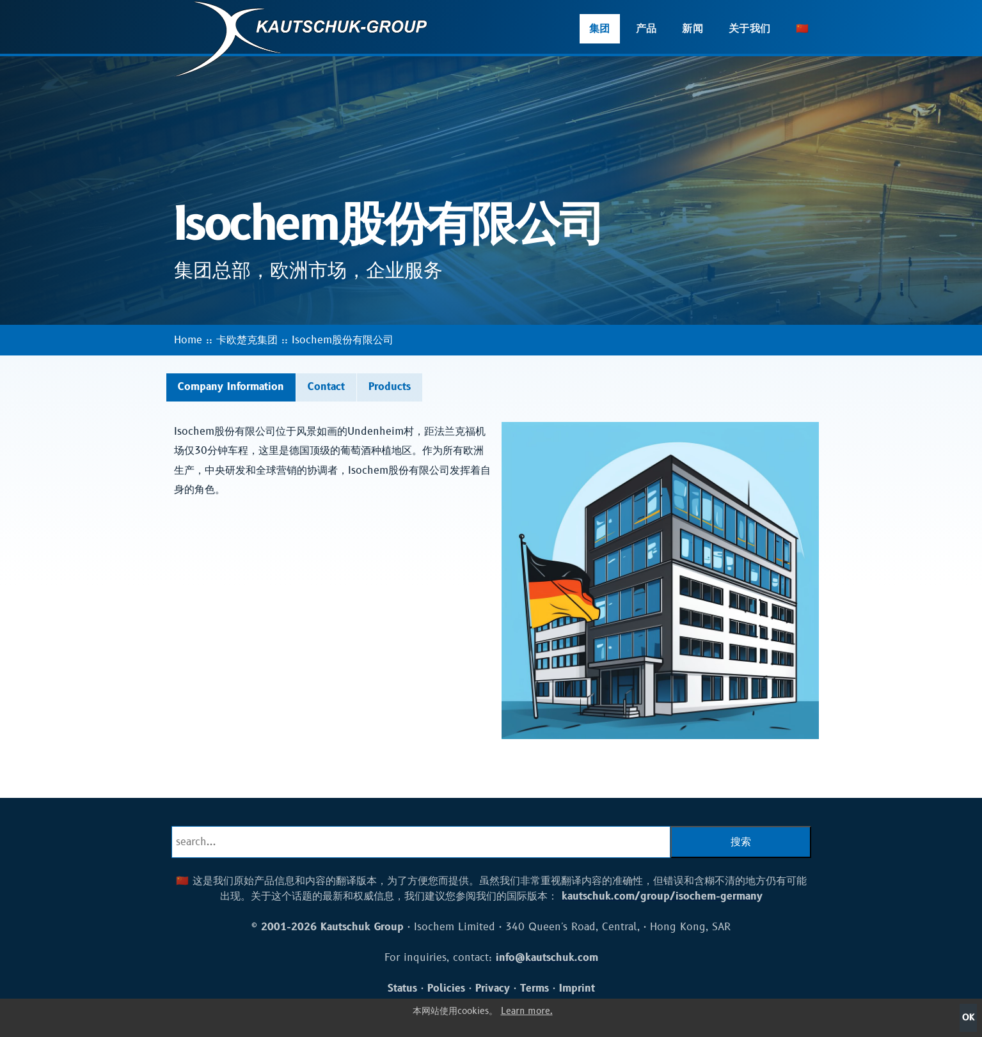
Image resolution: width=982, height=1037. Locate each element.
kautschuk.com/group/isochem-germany (662, 896)
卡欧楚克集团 (247, 340)
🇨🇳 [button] (802, 29)
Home (188, 340)
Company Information (231, 387)
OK (968, 1017)
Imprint (577, 988)
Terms (534, 988)
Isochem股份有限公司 (342, 340)
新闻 (692, 29)
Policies (446, 988)
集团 (599, 29)
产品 (646, 29)
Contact (326, 387)
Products (389, 387)
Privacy (492, 988)
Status (402, 988)
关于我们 (749, 29)
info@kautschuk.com (547, 958)
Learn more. (527, 1011)
